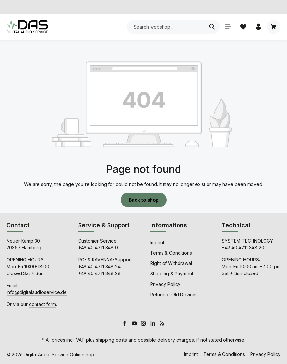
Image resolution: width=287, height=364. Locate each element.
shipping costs (111, 340)
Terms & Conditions (171, 252)
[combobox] (165, 27)
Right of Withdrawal (171, 263)
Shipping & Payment (171, 273)
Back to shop (144, 200)
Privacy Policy (165, 284)
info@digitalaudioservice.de (37, 292)
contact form (42, 304)
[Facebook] (125, 324)
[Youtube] (135, 324)
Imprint (157, 242)
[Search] (211, 27)
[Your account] (258, 27)
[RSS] (162, 324)
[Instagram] (144, 324)
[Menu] (228, 27)
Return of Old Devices (174, 294)
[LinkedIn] (153, 324)
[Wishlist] (243, 27)
